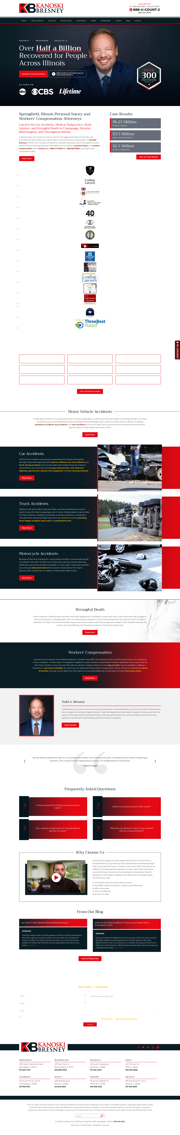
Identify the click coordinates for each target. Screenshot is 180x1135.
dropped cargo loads (41, 521)
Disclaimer (97, 1125)
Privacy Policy (106, 1019)
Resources (75, 1125)
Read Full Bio (70, 725)
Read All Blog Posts (90, 959)
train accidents (78, 425)
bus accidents (61, 425)
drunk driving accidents (30, 465)
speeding (82, 518)
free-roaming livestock (78, 471)
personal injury (81, 146)
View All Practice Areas (90, 391)
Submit (90, 1024)
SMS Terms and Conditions (126, 1019)
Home (24, 21)
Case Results (81, 21)
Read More (27, 159)
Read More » (33, 945)
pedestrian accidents (44, 425)
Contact (138, 21)
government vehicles (38, 471)
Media (93, 21)
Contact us (43, 149)
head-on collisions (59, 462)
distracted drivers (40, 568)
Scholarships (106, 21)
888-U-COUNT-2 (146, 10)
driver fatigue (25, 521)
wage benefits (113, 665)
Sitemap (106, 1125)
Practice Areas (66, 21)
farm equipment (55, 471)
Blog (128, 21)
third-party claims (133, 671)
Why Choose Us (37, 21)
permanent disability (53, 668)
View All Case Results (148, 157)
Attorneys (52, 21)
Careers (118, 21)
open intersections (60, 468)
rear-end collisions (76, 462)
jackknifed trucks (63, 521)
